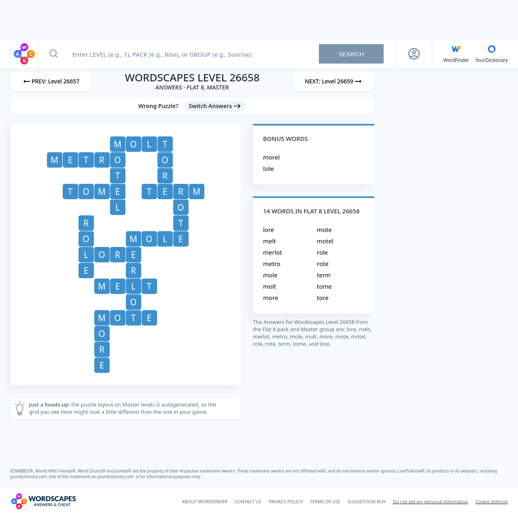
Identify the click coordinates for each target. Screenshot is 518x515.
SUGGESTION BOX (367, 501)
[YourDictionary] (491, 54)
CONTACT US (248, 501)
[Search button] (53, 54)
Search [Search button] (351, 54)
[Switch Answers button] (215, 106)
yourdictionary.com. (29, 476)
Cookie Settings (492, 501)
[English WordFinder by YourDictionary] (456, 54)
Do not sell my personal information (430, 501)
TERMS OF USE (325, 501)
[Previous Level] (50, 81)
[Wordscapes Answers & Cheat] (43, 501)
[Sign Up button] (414, 54)
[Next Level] (333, 81)
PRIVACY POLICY (286, 501)
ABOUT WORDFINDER (204, 501)
